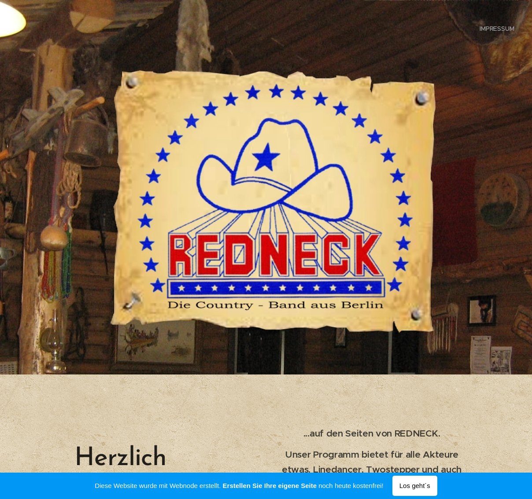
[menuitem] (495, 29)
